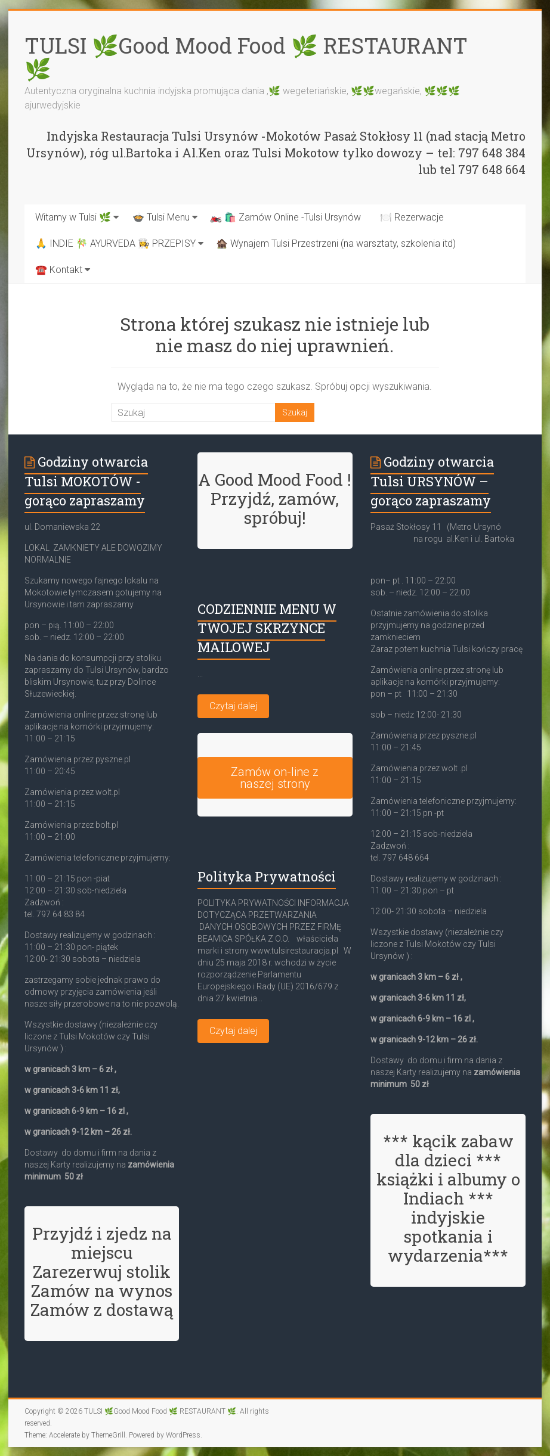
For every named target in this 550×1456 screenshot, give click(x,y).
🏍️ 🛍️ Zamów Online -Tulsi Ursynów (285, 217)
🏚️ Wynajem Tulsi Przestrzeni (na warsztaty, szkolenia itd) (336, 243)
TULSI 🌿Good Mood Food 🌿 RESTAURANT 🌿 (246, 57)
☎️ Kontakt (58, 269)
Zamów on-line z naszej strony (275, 778)
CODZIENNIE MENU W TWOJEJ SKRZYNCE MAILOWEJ (266, 628)
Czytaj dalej (233, 706)
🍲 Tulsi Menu (161, 217)
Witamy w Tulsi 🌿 (73, 217)
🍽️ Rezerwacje (412, 217)
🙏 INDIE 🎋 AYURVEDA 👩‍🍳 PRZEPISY (115, 243)
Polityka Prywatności (266, 876)
